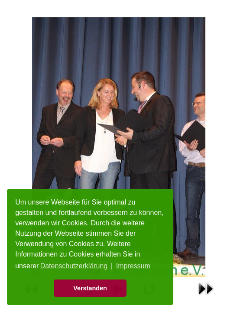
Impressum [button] (133, 266)
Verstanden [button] (90, 288)
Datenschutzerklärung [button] (74, 266)
